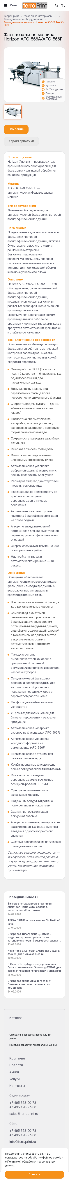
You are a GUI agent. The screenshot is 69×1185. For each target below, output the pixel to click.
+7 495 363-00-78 (22, 1103)
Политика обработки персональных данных (33, 1045)
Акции (14, 1072)
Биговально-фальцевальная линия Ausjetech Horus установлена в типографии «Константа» (30, 907)
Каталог (15, 1018)
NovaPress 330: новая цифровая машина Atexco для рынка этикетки (33, 953)
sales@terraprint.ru (23, 1114)
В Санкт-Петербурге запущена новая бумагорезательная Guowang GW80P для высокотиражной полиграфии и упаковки (34, 967)
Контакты (17, 1086)
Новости (16, 1065)
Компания (17, 1058)
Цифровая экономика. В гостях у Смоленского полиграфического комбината (29, 984)
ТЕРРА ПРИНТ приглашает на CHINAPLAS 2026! (34, 922)
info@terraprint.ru (22, 1142)
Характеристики (21, 141)
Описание (16, 129)
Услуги (14, 1079)
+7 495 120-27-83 (22, 1107)
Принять (34, 1174)
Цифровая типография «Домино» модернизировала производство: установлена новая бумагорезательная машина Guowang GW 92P (33, 938)
